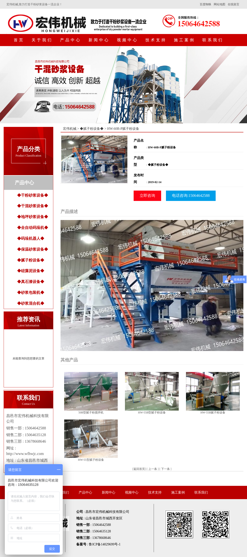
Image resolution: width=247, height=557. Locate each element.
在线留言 (233, 4)
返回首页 (139, 469)
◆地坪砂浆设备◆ (32, 217)
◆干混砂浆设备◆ (32, 206)
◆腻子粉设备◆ (30, 260)
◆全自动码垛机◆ (32, 228)
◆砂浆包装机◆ (30, 292)
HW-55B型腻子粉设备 (152, 412)
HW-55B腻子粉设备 (212, 412)
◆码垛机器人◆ (30, 238)
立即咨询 (147, 195)
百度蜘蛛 (205, 4)
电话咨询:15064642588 (191, 195)
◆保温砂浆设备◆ (32, 249)
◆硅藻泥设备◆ (30, 271)
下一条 (165, 469)
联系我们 (213, 40)
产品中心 (70, 40)
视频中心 (127, 40)
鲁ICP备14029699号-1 (104, 544)
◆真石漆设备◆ (30, 282)
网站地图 (219, 4)
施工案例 (184, 40)
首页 (19, 40)
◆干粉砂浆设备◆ (32, 195)
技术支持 (156, 40)
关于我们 (42, 40)
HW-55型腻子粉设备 (91, 459)
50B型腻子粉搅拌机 (90, 412)
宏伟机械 (69, 129)
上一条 (152, 469)
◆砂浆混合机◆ (30, 303)
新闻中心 (99, 40)
